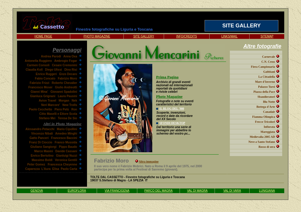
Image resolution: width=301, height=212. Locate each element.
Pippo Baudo (68, 146)
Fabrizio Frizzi (39, 83)
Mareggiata (267, 131)
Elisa (55, 168)
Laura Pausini (67, 96)
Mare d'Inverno (265, 81)
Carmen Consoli (38, 65)
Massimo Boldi (42, 160)
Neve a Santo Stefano (261, 141)
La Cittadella (266, 76)
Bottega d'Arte (265, 106)
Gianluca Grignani (42, 96)
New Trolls (69, 105)
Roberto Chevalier (64, 83)
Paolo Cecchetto (40, 109)
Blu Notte (269, 101)
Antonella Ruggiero (38, 60)
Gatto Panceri (39, 138)
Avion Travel (47, 100)
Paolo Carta (69, 168)
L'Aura (46, 168)
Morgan (63, 100)
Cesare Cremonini (64, 65)
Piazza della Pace (264, 91)
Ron (74, 109)
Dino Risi (70, 69)
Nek (74, 100)
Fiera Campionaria (263, 66)
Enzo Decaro (68, 74)
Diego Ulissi (53, 69)
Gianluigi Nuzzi (66, 155)
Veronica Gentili (66, 160)
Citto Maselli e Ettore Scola (58, 113)
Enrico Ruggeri (46, 74)
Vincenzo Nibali (42, 133)
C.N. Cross (268, 61)
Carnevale (268, 56)
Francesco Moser (40, 87)
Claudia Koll (34, 69)
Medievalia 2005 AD (262, 136)
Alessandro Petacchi (40, 129)
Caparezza (32, 168)
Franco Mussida (66, 142)
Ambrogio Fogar (65, 60)
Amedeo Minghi (66, 133)
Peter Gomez (36, 164)
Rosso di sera (266, 146)
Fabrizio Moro (67, 78)
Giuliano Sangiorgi (43, 146)
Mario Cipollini (67, 129)
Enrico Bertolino (42, 155)
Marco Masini (43, 151)
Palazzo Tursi (266, 86)
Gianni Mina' (39, 91)
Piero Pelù (62, 109)
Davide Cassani (66, 151)
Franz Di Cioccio (40, 142)
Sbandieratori (266, 96)
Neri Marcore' (50, 105)
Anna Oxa (70, 56)
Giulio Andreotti (66, 87)
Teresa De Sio (67, 118)
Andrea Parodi (51, 56)
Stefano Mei (47, 118)
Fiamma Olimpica (263, 116)
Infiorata (269, 126)
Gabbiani (269, 71)
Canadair (269, 111)
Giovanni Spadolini (64, 91)
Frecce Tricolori (265, 121)
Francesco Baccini (64, 138)
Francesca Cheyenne (62, 164)
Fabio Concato (45, 78)
